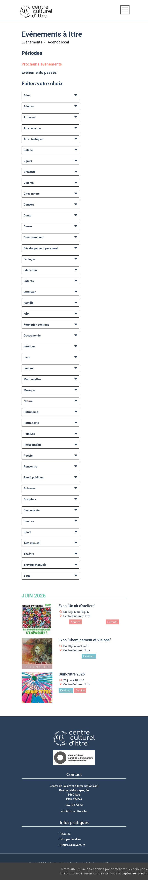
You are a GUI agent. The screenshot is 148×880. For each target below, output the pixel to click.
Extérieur (30, 291)
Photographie (33, 444)
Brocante (30, 171)
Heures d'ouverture (72, 844)
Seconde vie (32, 510)
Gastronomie (32, 335)
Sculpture (30, 499)
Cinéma (29, 182)
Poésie (28, 455)
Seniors (29, 521)
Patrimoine (31, 412)
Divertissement (34, 237)
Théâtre (29, 553)
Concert (29, 204)
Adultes (29, 106)
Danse (28, 226)
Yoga (27, 575)
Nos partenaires (70, 839)
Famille (29, 302)
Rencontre (30, 466)
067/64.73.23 (74, 804)
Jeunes (28, 368)
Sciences (30, 488)
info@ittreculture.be (74, 811)
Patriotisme (31, 422)
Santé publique (34, 477)
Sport (27, 532)
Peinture (29, 433)
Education (30, 270)
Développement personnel (41, 248)
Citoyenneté (32, 193)
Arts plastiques (33, 139)
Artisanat (30, 117)
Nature (28, 401)
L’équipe (65, 834)
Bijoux (28, 160)
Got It (130, 875)
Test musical (32, 543)
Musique (29, 390)
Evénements (32, 42)
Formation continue (36, 324)
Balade (28, 150)
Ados (27, 95)
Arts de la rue (32, 128)
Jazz (27, 357)
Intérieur (29, 346)
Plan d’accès (74, 799)
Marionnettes (32, 379)
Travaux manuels (35, 564)
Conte (27, 215)
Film (26, 313)
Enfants (29, 281)
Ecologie (29, 259)
